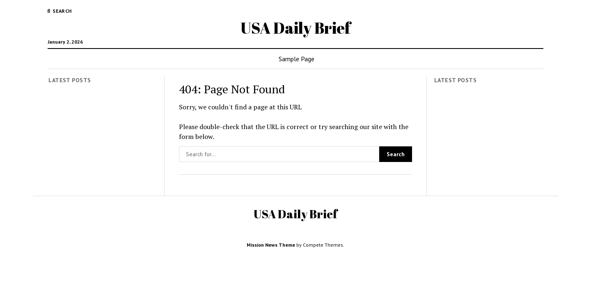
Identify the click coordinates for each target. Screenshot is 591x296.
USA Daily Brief (295, 27)
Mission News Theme (271, 245)
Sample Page (296, 59)
